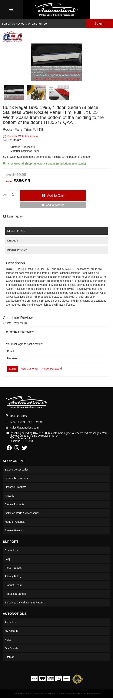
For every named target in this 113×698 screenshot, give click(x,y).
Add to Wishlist (55, 205)
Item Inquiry (15, 216)
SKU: (6, 140)
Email (10, 351)
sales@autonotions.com (24, 427)
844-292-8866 (18, 415)
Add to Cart (55, 195)
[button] (56, 23)
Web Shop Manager (91, 694)
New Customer (29, 368)
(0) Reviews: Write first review (20, 136)
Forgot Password (52, 368)
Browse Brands (14, 530)
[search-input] (43, 23)
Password (13, 358)
